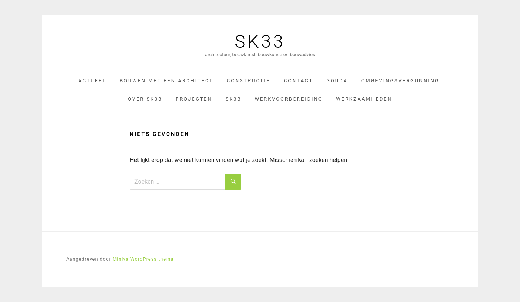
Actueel (92, 80)
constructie (248, 80)
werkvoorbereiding (289, 99)
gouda (337, 80)
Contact (298, 80)
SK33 (260, 42)
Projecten (193, 99)
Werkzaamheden (364, 99)
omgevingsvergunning (400, 80)
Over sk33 (145, 99)
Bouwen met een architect (166, 80)
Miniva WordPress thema (143, 259)
